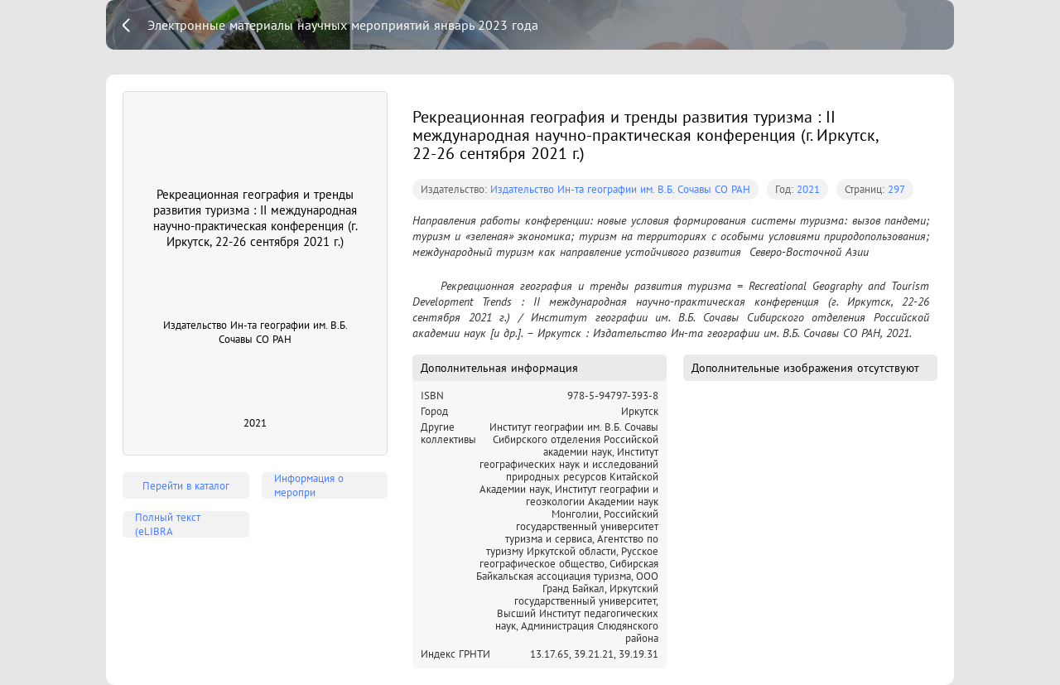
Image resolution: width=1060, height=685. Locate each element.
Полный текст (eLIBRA (167, 524)
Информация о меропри (309, 485)
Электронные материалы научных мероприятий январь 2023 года (342, 25)
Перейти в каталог (185, 486)
